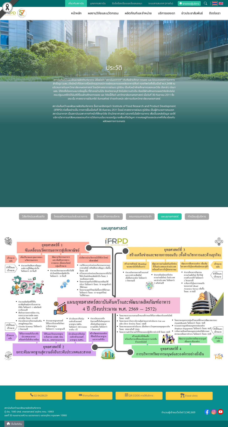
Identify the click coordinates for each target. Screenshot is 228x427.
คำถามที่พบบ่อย (89, 395)
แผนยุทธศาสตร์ (170, 216)
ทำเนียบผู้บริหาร (197, 216)
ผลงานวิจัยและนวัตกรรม (103, 13)
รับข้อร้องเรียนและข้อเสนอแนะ (127, 3)
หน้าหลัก (76, 13)
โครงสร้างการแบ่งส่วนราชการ (70, 216)
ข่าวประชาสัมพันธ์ (192, 13)
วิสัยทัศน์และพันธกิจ (33, 216)
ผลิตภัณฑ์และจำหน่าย (138, 13)
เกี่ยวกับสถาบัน (76, 3)
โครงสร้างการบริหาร (108, 216)
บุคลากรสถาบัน (98, 3)
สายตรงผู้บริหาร (189, 4)
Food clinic (189, 395)
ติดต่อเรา (214, 13)
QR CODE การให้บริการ (139, 395)
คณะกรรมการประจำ (140, 216)
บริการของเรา (166, 13)
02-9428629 (38, 395)
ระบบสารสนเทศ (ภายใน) (160, 3)
